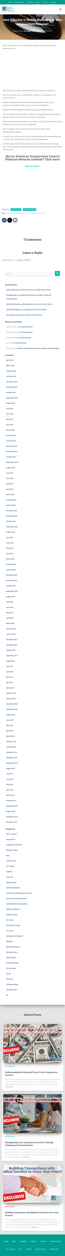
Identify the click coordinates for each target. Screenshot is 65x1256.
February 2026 (11, 371)
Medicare (9, 941)
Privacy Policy (40, 1249)
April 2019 (9, 790)
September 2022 (12, 591)
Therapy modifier (12, 984)
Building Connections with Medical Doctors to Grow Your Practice (29, 304)
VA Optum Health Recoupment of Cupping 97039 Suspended (38, 348)
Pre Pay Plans (11, 968)
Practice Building (29, 209)
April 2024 (9, 489)
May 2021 (9, 677)
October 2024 (11, 457)
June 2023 (10, 543)
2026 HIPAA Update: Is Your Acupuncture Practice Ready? (26, 309)
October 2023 (11, 521)
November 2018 (11, 806)
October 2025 (11, 392)
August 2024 (10, 468)
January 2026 (11, 376)
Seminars (23, 1241)
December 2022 (11, 575)
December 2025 (11, 382)
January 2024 (11, 505)
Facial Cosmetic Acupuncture (16, 898)
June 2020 (10, 720)
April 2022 (9, 618)
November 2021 (11, 645)
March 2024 (10, 494)
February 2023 (11, 564)
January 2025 (11, 441)
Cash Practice (11, 861)
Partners (38, 2)
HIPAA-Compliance (13, 909)
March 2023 (10, 559)
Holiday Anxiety (11, 914)
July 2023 (9, 537)
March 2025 (10, 430)
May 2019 (9, 784)
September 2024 (12, 462)
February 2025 (11, 435)
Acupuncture (16, 209)
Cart (20, 1249)
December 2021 (11, 639)
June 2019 (10, 779)
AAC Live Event (11, 834)
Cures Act (9, 877)
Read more (9, 1087)
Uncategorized (11, 990)
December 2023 (11, 511)
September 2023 (12, 527)
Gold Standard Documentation (16, 904)
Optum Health (11, 957)
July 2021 (9, 666)
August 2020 (10, 715)
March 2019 (10, 795)
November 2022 (11, 580)
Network (43, 1241)
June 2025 (10, 414)
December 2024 (11, 446)
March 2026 (10, 365)
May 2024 (9, 484)
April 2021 (9, 682)
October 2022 (11, 586)
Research (9, 979)
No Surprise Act (11, 952)
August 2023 (10, 532)
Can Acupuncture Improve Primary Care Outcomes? (24, 315)
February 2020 (11, 742)
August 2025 (10, 403)
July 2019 (9, 774)
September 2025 (12, 398)
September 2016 (12, 817)
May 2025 (9, 419)
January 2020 (11, 747)
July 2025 (9, 408)
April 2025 (9, 425)
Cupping (9, 871)
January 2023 (11, 570)
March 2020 (10, 736)
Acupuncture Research (14, 845)
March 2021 (10, 688)
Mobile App (30, 2)
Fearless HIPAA (55, 1241)
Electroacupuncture (13, 888)
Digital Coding (11, 882)
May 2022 (9, 613)
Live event (9, 931)
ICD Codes (41, 213)
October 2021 (11, 650)
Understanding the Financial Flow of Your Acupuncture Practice (28, 290)
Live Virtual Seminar (25, 327)
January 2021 (11, 699)
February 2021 (11, 693)
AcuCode (33, 1241)
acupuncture (10, 213)
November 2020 (11, 704)
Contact (45, 2)
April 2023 (9, 554)
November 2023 (11, 516)
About (10, 2)
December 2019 (11, 752)
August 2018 (10, 811)
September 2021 (12, 656)
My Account (53, 2)
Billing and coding (22, 213)
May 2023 (9, 548)
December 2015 (11, 822)
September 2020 (12, 709)
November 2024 (11, 451)
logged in (14, 260)
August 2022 (10, 596)
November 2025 (11, 387)
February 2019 (11, 801)
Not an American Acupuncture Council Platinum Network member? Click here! (32, 158)
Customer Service (19, 2)
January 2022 (11, 634)
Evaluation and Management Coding (19, 893)
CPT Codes (33, 213)
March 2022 (10, 623)
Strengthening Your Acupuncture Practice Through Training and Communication (29, 1143)
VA (7, 995)
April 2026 (9, 360)
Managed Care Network (14, 936)
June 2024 (10, 478)
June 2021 (10, 672)
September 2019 (12, 763)
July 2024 (9, 473)
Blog (7, 855)
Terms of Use (54, 1249)
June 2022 (10, 607)
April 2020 (9, 731)
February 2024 (11, 500)
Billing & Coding (11, 850)
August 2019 (10, 768)
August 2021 (10, 661)
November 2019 (11, 758)
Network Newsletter (13, 947)
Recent (8, 974)
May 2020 (9, 725)
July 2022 (9, 602)
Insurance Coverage (13, 925)
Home (6, 1241)
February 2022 (11, 629)
